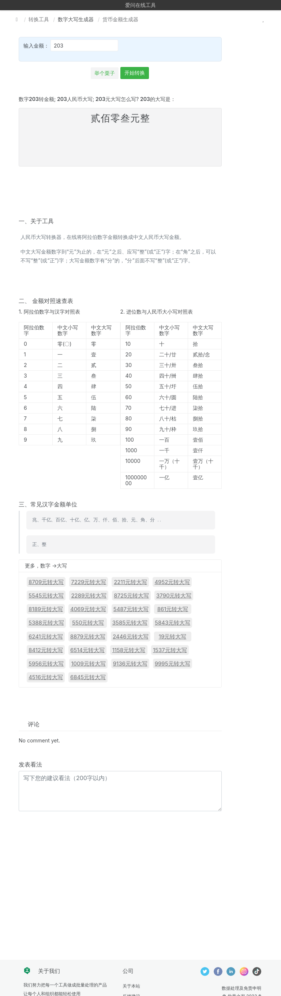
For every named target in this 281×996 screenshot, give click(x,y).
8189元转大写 (46, 609)
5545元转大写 (46, 595)
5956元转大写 (46, 663)
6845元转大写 (88, 677)
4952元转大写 (172, 581)
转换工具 (39, 19)
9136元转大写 (130, 663)
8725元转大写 (131, 595)
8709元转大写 (46, 581)
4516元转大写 (46, 677)
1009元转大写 (88, 663)
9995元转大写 (172, 663)
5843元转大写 (172, 622)
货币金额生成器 (120, 19)
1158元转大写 (128, 650)
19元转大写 (172, 636)
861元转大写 (172, 609)
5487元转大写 (131, 609)
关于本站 (131, 986)
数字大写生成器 (76, 19)
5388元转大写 (46, 622)
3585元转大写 (129, 622)
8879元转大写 (87, 636)
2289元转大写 (88, 595)
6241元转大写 (46, 636)
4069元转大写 (88, 609)
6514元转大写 (87, 650)
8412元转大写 (46, 650)
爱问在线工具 (140, 5)
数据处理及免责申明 (241, 988)
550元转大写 (88, 622)
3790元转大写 (173, 595)
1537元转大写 (170, 650)
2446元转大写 (131, 636)
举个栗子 (104, 73)
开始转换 (134, 73)
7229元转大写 (88, 581)
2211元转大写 (130, 581)
